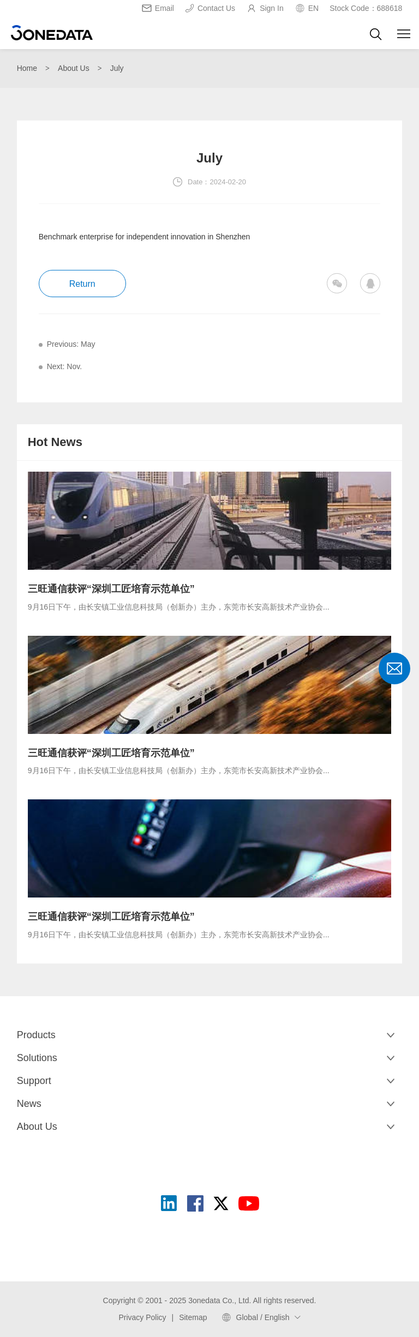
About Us (73, 68)
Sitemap (193, 1317)
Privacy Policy (142, 1317)
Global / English (263, 1317)
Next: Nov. (64, 366)
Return (82, 283)
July (117, 68)
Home (27, 68)
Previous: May (71, 344)
